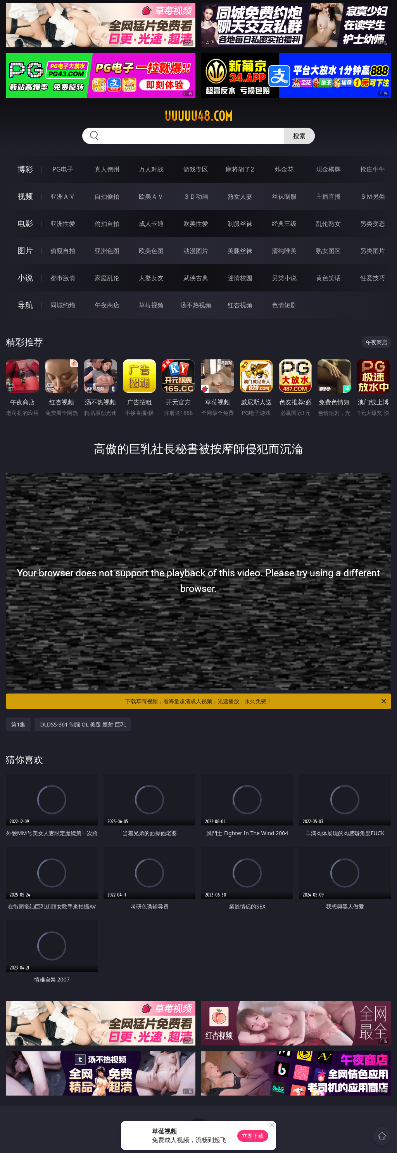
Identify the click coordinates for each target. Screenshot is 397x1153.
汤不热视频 (195, 305)
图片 (25, 250)
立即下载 (253, 1135)
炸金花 (284, 169)
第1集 (18, 724)
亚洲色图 (107, 250)
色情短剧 (284, 305)
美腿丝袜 (240, 250)
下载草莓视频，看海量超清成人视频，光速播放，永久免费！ (256, 701)
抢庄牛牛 (372, 169)
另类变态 (372, 223)
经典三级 (284, 223)
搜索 (299, 136)
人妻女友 (151, 278)
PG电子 (62, 169)
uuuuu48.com (198, 116)
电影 (25, 223)
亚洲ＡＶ (62, 196)
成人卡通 (151, 223)
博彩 (25, 169)
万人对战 (151, 169)
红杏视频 (240, 305)
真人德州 (107, 169)
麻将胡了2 (240, 169)
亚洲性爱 (62, 223)
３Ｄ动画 (195, 196)
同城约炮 (62, 305)
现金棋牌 (328, 169)
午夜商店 (107, 305)
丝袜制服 (284, 196)
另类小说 (284, 278)
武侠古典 (195, 278)
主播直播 (328, 196)
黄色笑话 (328, 278)
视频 (25, 196)
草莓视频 (151, 305)
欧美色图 (151, 250)
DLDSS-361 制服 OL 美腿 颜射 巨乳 (82, 724)
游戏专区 (195, 169)
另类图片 (372, 250)
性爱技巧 (372, 278)
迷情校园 (240, 278)
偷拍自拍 (107, 223)
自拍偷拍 (107, 196)
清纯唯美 (284, 250)
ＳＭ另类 (372, 196)
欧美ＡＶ (151, 196)
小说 (25, 277)
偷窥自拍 (62, 250)
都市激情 (62, 278)
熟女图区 (328, 250)
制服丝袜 (240, 223)
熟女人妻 (240, 196)
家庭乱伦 (107, 278)
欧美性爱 (195, 223)
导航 (25, 305)
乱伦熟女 (328, 223)
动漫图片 (195, 250)
